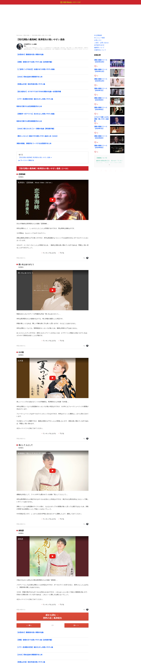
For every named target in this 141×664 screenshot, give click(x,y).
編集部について (99, 47)
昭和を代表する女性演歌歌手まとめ (29, 106)
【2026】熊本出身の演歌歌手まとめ (29, 77)
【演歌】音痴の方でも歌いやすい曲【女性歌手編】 (35, 62)
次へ (76, 625)
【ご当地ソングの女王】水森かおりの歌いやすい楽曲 (35, 69)
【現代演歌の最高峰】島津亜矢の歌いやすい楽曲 (35, 157)
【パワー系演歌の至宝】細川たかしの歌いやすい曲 (35, 99)
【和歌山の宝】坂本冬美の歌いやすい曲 (31, 84)
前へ (28, 625)
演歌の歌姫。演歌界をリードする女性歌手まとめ (34, 143)
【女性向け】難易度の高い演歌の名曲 (30, 54)
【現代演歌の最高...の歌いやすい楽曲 (41, 35)
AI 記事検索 (98, 35)
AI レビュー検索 (99, 38)
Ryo (85, 258)
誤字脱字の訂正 (99, 45)
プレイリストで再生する (26, 160)
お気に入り (97, 40)
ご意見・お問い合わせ (101, 42)
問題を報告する (21, 258)
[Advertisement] (70, 18)
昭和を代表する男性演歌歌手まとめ (29, 121)
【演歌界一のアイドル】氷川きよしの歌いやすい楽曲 (35, 114)
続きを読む (52, 616)
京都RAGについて (100, 50)
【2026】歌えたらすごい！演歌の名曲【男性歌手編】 (36, 128)
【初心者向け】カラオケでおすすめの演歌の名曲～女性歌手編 (39, 91)
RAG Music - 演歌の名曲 (23, 35)
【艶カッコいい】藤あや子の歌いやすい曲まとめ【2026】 (37, 136)
